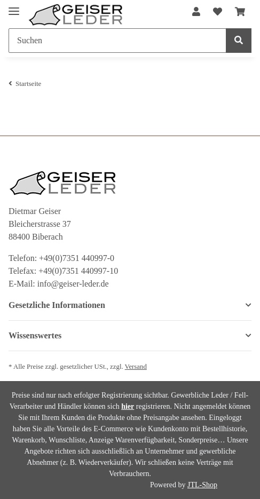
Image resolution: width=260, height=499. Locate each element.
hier (127, 406)
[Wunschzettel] (218, 12)
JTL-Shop (202, 485)
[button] (196, 12)
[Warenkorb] (240, 12)
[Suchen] (117, 40)
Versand (136, 366)
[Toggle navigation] (14, 6)
